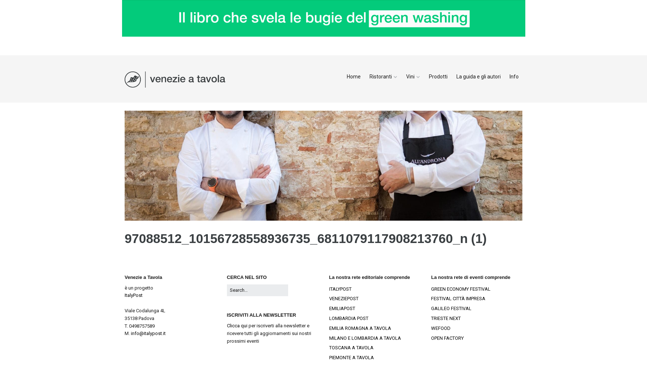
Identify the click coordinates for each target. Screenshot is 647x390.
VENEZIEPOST (344, 298)
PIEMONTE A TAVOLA (351, 357)
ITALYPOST (340, 289)
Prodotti (438, 77)
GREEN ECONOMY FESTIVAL (460, 289)
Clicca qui (237, 325)
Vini (410, 77)
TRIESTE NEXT (446, 318)
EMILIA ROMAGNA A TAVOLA (360, 328)
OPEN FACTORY (447, 338)
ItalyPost (134, 295)
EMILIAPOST (342, 308)
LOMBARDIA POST (348, 318)
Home (354, 77)
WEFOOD (441, 328)
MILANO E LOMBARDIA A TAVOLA (365, 338)
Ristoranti (381, 77)
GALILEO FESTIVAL (451, 308)
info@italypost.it (148, 333)
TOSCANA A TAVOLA (351, 347)
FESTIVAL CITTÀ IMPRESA (458, 298)
